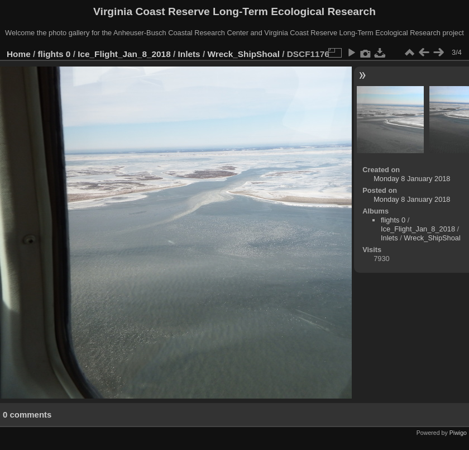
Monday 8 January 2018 (412, 178)
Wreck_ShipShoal (243, 54)
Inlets (189, 54)
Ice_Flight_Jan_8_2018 (124, 54)
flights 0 (54, 54)
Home (19, 54)
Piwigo (458, 432)
